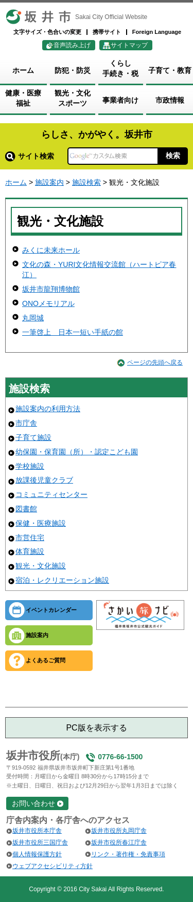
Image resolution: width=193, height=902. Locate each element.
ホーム (16, 182)
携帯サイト (107, 32)
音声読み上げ (72, 45)
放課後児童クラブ (44, 480)
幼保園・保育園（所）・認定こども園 (76, 452)
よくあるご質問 (45, 660)
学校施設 (29, 466)
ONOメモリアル (48, 303)
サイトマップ (129, 45)
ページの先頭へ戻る (155, 362)
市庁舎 (26, 423)
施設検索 (86, 182)
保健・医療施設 (40, 523)
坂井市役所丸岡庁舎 (119, 830)
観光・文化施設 (40, 566)
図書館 (26, 509)
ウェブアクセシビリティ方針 (52, 866)
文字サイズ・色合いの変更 (47, 32)
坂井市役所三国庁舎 (40, 842)
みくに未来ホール (51, 250)
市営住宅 (29, 537)
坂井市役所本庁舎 (37, 830)
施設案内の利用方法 (47, 409)
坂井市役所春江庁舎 (119, 842)
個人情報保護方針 (37, 854)
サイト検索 (29, 156)
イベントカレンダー (51, 610)
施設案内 (49, 182)
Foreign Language (156, 32)
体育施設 (29, 551)
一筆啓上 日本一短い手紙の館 (72, 332)
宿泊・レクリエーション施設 (62, 580)
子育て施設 (33, 437)
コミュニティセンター (51, 494)
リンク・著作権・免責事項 (128, 854)
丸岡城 (33, 318)
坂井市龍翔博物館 (51, 289)
